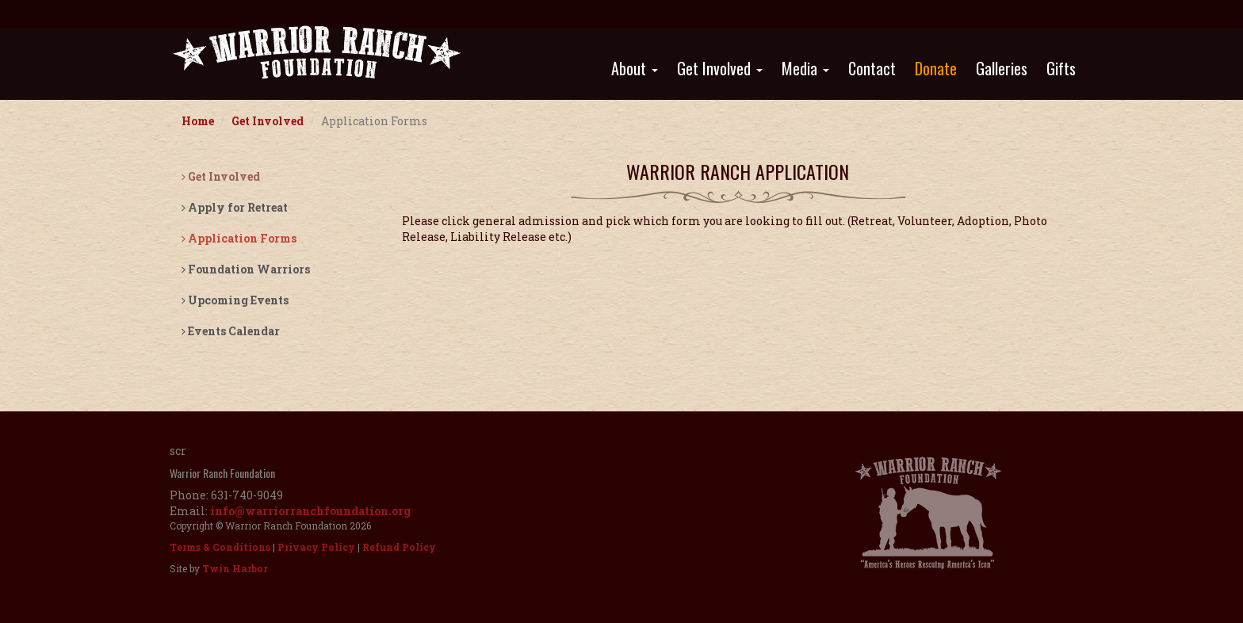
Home (198, 120)
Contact (872, 68)
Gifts (1061, 68)
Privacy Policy (316, 547)
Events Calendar (231, 330)
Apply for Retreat (235, 207)
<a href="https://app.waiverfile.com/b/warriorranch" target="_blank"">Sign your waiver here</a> (738, 312)
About (634, 68)
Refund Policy (399, 547)
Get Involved (720, 68)
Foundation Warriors (246, 269)
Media (805, 68)
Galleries (1001, 68)
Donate (936, 68)
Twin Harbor (234, 568)
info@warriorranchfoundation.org (310, 510)
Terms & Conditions (220, 547)
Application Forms (239, 238)
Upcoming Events (235, 300)
